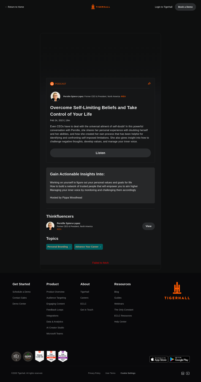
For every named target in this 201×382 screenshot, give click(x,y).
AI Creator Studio (55, 327)
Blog (116, 292)
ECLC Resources (123, 315)
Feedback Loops (54, 309)
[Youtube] (188, 373)
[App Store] (158, 359)
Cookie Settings (128, 373)
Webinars (119, 303)
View (148, 226)
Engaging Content (55, 303)
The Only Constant (123, 309)
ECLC (83, 303)
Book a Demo (185, 7)
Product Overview (55, 292)
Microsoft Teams (54, 333)
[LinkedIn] (183, 373)
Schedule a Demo (22, 292)
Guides (118, 298)
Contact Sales (20, 298)
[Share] (149, 84)
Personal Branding (57, 246)
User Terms (110, 373)
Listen (100, 153)
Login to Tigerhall (163, 7)
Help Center (120, 321)
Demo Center (19, 303)
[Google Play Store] (179, 359)
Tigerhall (84, 292)
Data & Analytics (54, 321)
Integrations (52, 315)
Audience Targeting (56, 298)
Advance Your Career (86, 246)
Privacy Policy (94, 373)
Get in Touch (86, 309)
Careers (84, 298)
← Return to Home (14, 7)
